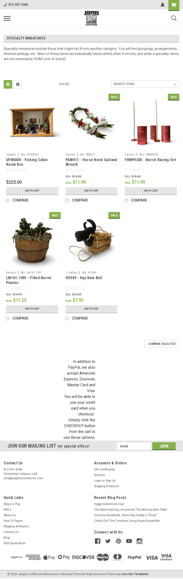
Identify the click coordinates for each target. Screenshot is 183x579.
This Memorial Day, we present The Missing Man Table (130, 509)
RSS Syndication (15, 543)
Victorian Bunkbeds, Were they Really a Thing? (125, 515)
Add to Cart (32, 191)
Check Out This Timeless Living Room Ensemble (127, 521)
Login (97, 480)
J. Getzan (71, 272)
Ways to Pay (12, 504)
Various (70, 154)
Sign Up (111, 480)
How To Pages (13, 521)
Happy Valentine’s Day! (109, 504)
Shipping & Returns (106, 486)
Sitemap (66, 574)
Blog (7, 537)
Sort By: (64, 84)
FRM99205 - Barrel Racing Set (150, 159)
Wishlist (99, 475)
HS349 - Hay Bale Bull (84, 278)
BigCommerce (96, 574)
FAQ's (7, 509)
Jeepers (11, 154)
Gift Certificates (104, 469)
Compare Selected (161, 344)
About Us (10, 515)
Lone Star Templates (134, 574)
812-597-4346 (16, 5)
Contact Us (11, 532)
